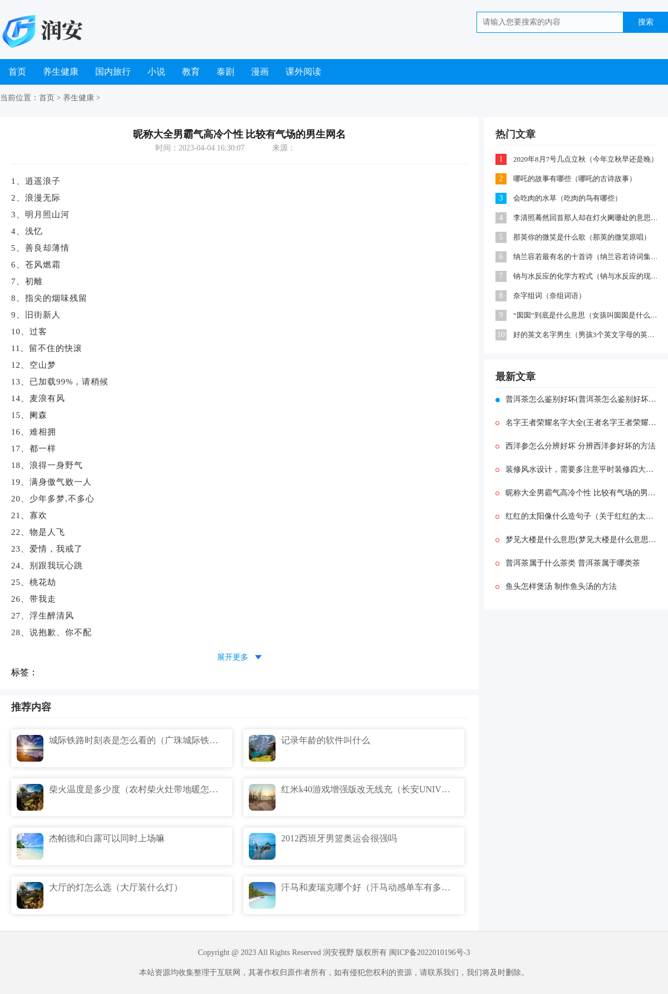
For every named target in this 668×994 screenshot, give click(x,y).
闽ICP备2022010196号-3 (429, 952)
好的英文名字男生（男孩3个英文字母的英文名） (586, 334)
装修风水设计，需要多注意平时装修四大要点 (576, 469)
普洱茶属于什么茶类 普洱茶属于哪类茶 (567, 563)
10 (501, 334)
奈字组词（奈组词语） (549, 295)
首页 (17, 71)
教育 (191, 71)
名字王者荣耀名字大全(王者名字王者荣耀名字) (576, 422)
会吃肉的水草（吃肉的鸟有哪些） (567, 198)
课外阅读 (303, 71)
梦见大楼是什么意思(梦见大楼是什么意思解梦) (576, 539)
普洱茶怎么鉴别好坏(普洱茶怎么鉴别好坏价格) (576, 399)
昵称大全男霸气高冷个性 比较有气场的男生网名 (576, 493)
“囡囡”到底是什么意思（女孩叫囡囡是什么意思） (586, 315)
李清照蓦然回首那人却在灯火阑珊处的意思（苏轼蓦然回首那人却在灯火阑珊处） (586, 217)
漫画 (260, 71)
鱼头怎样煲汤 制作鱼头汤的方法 (556, 586)
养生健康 (60, 71)
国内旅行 (113, 71)
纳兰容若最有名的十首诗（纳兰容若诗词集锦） (586, 256)
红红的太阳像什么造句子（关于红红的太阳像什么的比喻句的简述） (576, 516)
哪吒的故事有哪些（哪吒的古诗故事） (574, 178)
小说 (156, 71)
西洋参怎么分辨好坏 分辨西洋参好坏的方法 (575, 446)
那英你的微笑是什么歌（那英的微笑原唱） (582, 237)
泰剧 (225, 71)
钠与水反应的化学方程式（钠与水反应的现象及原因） (586, 276)
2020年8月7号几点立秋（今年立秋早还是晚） (585, 159)
